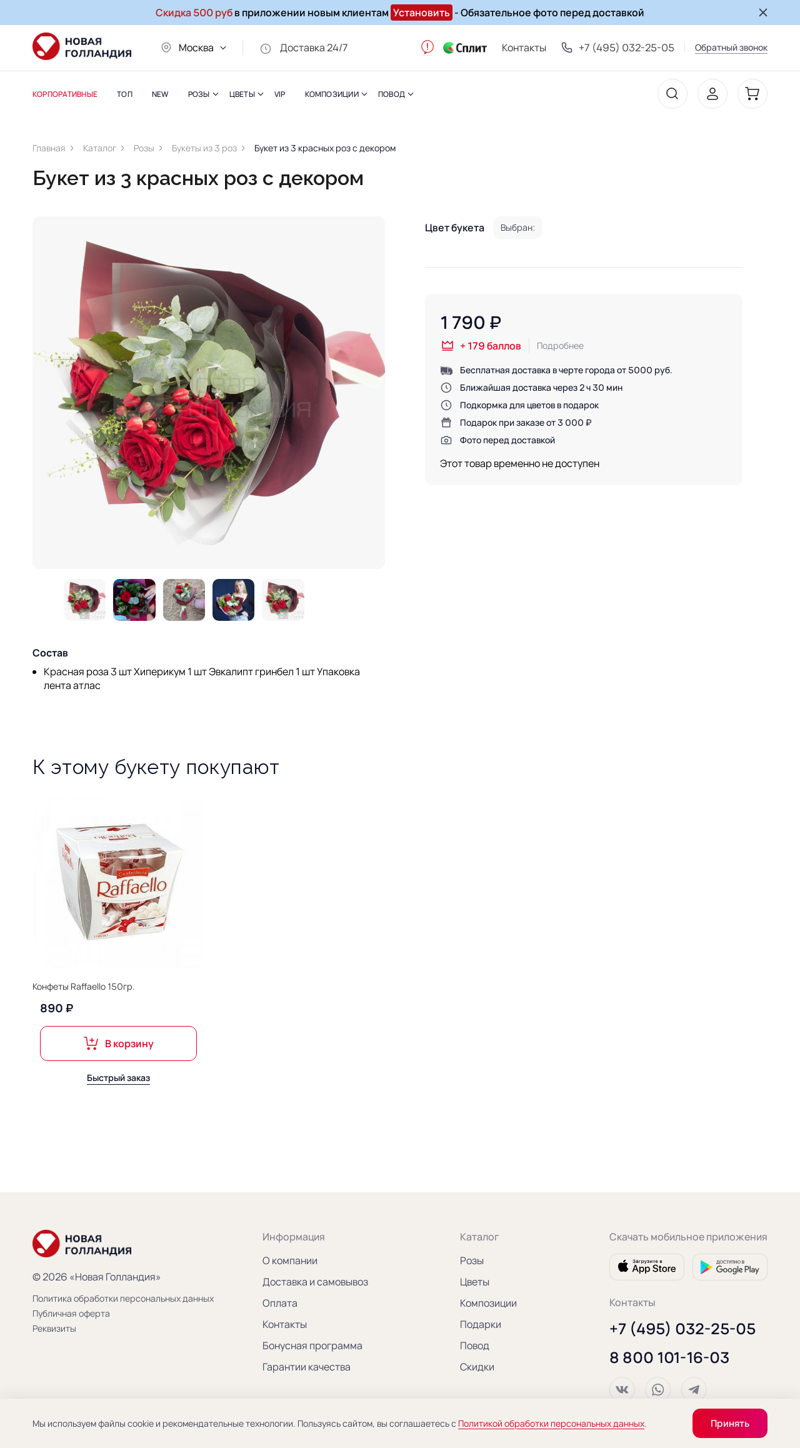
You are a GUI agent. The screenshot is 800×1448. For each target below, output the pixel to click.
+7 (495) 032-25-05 (682, 1328)
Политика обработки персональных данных (101, 1298)
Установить (421, 12)
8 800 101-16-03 (669, 1357)
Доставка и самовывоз (315, 1282)
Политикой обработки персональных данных (551, 1423)
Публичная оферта (71, 1313)
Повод (474, 1345)
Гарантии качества (306, 1367)
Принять (730, 1423)
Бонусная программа (312, 1345)
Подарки (480, 1324)
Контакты (524, 47)
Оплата (280, 1303)
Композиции (488, 1303)
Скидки (477, 1367)
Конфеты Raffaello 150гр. (83, 992)
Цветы (474, 1282)
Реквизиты (54, 1328)
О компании (290, 1260)
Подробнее (560, 345)
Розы (472, 1260)
